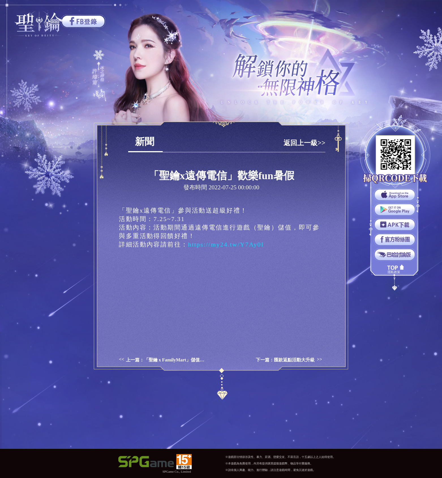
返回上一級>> (304, 143)
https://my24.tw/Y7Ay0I (226, 244)
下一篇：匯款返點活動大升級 (285, 360)
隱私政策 (394, 272)
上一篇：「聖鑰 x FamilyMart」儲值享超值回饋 (166, 360)
